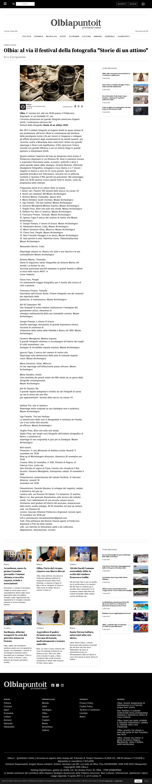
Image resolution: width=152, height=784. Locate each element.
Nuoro (45, 723)
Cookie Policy (86, 706)
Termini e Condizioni (90, 709)
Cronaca (38, 36)
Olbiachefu (124, 36)
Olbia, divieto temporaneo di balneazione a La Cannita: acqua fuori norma (131, 705)
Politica (26, 36)
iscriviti (122, 4)
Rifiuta (146, 781)
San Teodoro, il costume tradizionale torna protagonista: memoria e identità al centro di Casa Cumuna (132, 714)
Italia (44, 706)
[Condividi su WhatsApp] (143, 4)
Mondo (45, 703)
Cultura (86, 36)
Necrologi (51, 36)
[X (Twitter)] (57, 685)
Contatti (84, 713)
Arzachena (47, 727)
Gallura (45, 730)
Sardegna (46, 709)
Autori (83, 716)
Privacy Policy (86, 703)
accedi (133, 4)
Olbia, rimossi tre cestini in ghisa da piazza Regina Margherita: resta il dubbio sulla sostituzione (130, 741)
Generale (110, 36)
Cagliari (46, 720)
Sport (63, 36)
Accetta (138, 781)
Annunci (98, 36)
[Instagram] (62, 685)
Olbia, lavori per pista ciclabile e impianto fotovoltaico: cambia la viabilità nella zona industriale (132, 724)
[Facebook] (53, 685)
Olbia (44, 713)
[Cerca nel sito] (25, 4)
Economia (74, 36)
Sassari (45, 716)
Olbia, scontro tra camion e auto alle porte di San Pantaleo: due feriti (132, 732)
